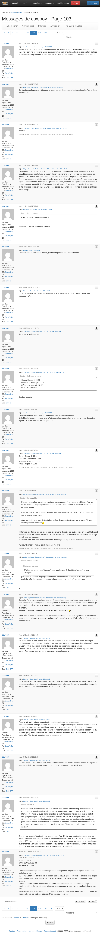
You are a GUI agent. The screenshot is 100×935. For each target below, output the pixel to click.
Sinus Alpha (9, 69)
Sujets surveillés (74, 26)
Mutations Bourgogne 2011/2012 (41, 47)
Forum (75, 3)
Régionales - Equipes (30, 331)
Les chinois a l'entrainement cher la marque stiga (51, 494)
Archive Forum (63, 3)
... (21, 33)
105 (45, 33)
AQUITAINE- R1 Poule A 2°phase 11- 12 (51, 855)
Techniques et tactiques (30, 87)
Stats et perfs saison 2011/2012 (40, 291)
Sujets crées (56, 26)
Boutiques (37, 3)
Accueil (13, 12)
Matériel (26, 3)
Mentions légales (35, 931)
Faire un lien (22, 931)
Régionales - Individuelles (31, 128)
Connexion (93, 3)
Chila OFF (9, 77)
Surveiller (80, 902)
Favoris (42, 26)
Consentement (50, 931)
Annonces (49, 3)
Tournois (26, 250)
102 (27, 33)
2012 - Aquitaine (35, 250)
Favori (92, 902)
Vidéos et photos (28, 494)
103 (33, 33)
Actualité (15, 3)
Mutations (26, 47)
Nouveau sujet (27, 26)
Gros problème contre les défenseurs (51, 87)
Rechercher (12, 26)
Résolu (50, 922)
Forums (19, 12)
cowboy (5, 43)
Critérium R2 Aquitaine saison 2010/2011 (54, 128)
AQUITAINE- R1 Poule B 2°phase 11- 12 (51, 331)
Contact (12, 931)
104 (39, 33)
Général (25, 291)
